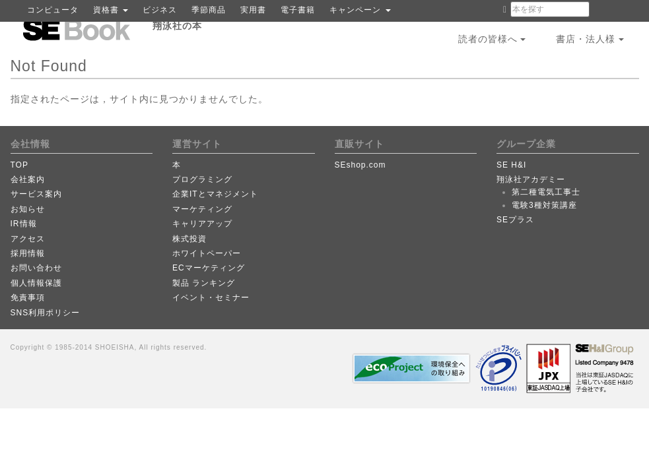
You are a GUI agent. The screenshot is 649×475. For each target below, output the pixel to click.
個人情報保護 (36, 283)
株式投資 (189, 238)
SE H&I (511, 165)
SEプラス (515, 219)
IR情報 (24, 223)
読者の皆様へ (492, 39)
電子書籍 (298, 10)
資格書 (110, 10)
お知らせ (28, 209)
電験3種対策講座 (544, 205)
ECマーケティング (208, 267)
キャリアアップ (202, 223)
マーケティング (202, 209)
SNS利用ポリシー (46, 312)
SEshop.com (360, 165)
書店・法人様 (590, 39)
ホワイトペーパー (206, 253)
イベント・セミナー (211, 297)
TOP (19, 165)
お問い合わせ (36, 267)
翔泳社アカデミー (530, 179)
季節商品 (208, 10)
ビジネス (160, 10)
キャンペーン (359, 10)
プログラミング (202, 179)
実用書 (253, 10)
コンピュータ (53, 10)
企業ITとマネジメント (215, 194)
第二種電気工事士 (546, 192)
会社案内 (28, 179)
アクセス (28, 238)
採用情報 (28, 253)
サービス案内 (36, 194)
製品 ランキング (203, 283)
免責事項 (28, 297)
